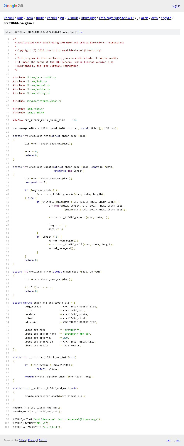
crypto (166, 18)
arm (154, 18)
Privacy (32, 440)
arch (144, 18)
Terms (43, 440)
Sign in (176, 6)
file (79, 32)
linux (40, 18)
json (177, 440)
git (62, 18)
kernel (9, 18)
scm (29, 18)
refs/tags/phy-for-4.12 (116, 18)
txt (168, 440)
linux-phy (88, 18)
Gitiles (22, 440)
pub (20, 18)
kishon (72, 18)
